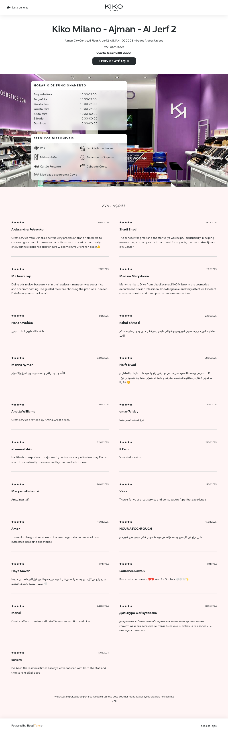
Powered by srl (27, 725)
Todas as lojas (208, 725)
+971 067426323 (114, 46)
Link (114, 700)
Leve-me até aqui (114, 61)
